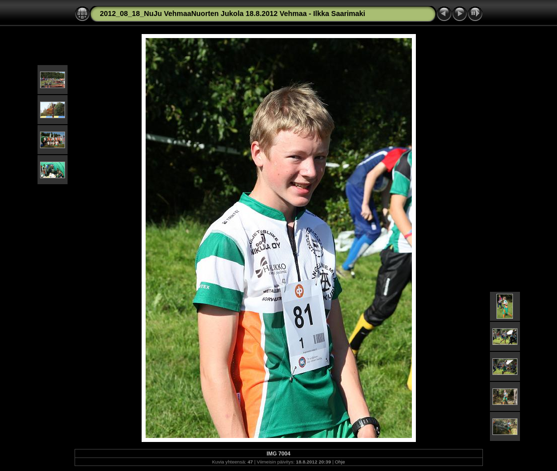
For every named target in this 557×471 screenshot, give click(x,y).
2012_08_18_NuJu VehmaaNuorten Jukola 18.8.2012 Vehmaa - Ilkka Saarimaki (232, 14)
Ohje (340, 461)
